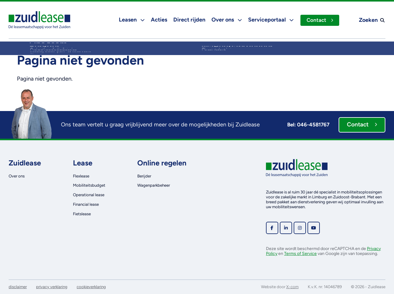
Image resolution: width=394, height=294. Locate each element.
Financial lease (86, 204)
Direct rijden (189, 19)
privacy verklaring (51, 286)
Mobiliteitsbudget (89, 185)
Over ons (226, 19)
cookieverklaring (91, 286)
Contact (319, 20)
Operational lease (88, 194)
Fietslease (82, 213)
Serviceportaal (270, 19)
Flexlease (81, 175)
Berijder (144, 175)
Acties (158, 19)
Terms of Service (300, 253)
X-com (292, 286)
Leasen (131, 19)
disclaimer (18, 286)
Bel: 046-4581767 (308, 124)
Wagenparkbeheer (153, 185)
